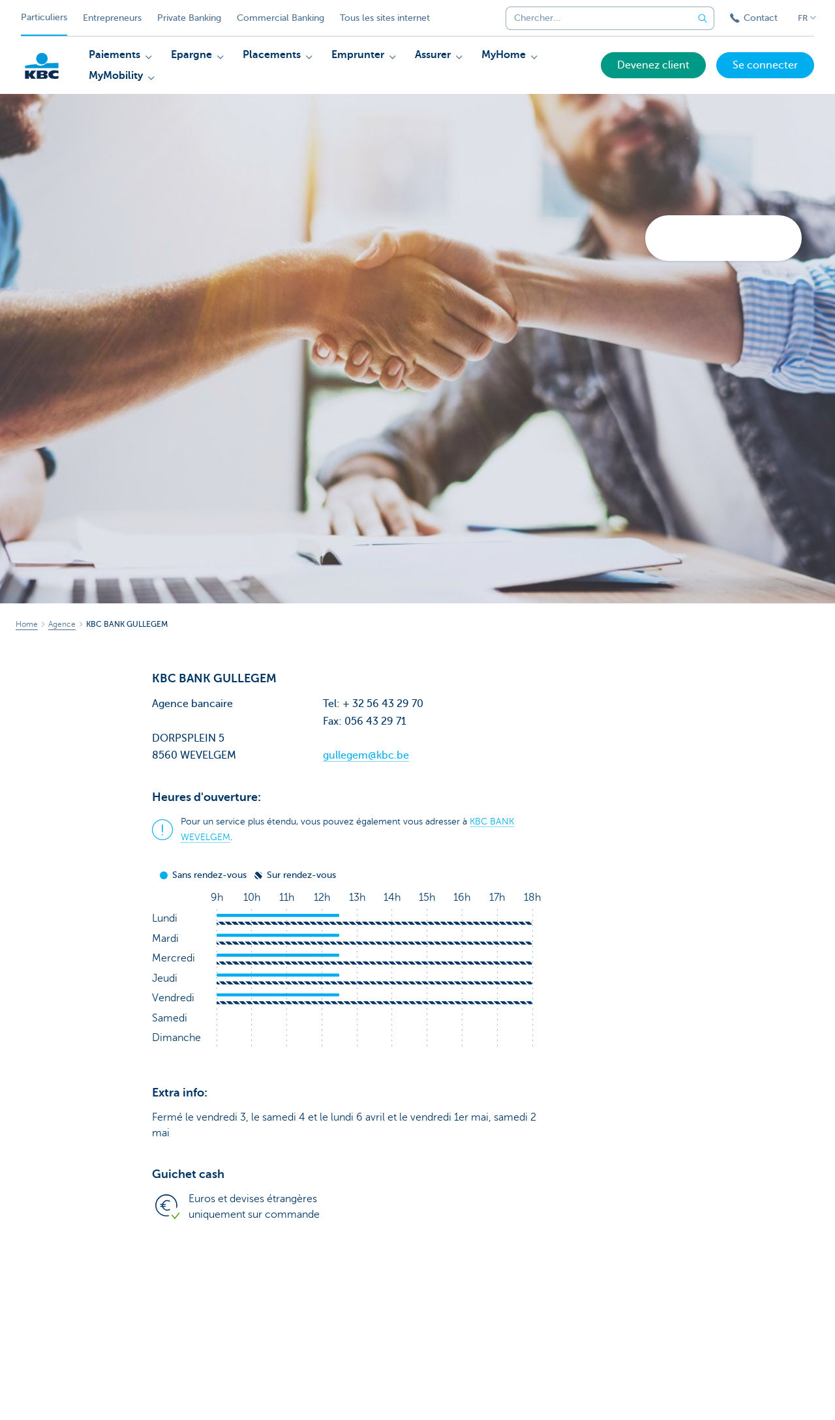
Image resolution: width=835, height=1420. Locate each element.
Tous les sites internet (385, 18)
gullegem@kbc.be (366, 755)
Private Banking (189, 18)
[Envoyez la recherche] (702, 18)
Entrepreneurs (112, 18)
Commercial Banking (280, 18)
